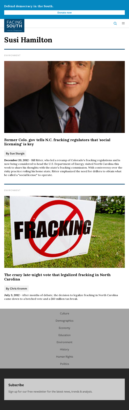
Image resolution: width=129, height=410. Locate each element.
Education (64, 335)
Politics (64, 364)
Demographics (64, 320)
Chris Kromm (18, 288)
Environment (12, 55)
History (64, 349)
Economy (64, 328)
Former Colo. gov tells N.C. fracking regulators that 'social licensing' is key (57, 142)
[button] (123, 23)
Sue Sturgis (17, 153)
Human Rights (64, 356)
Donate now (64, 12)
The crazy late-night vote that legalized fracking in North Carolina (57, 276)
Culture (64, 313)
